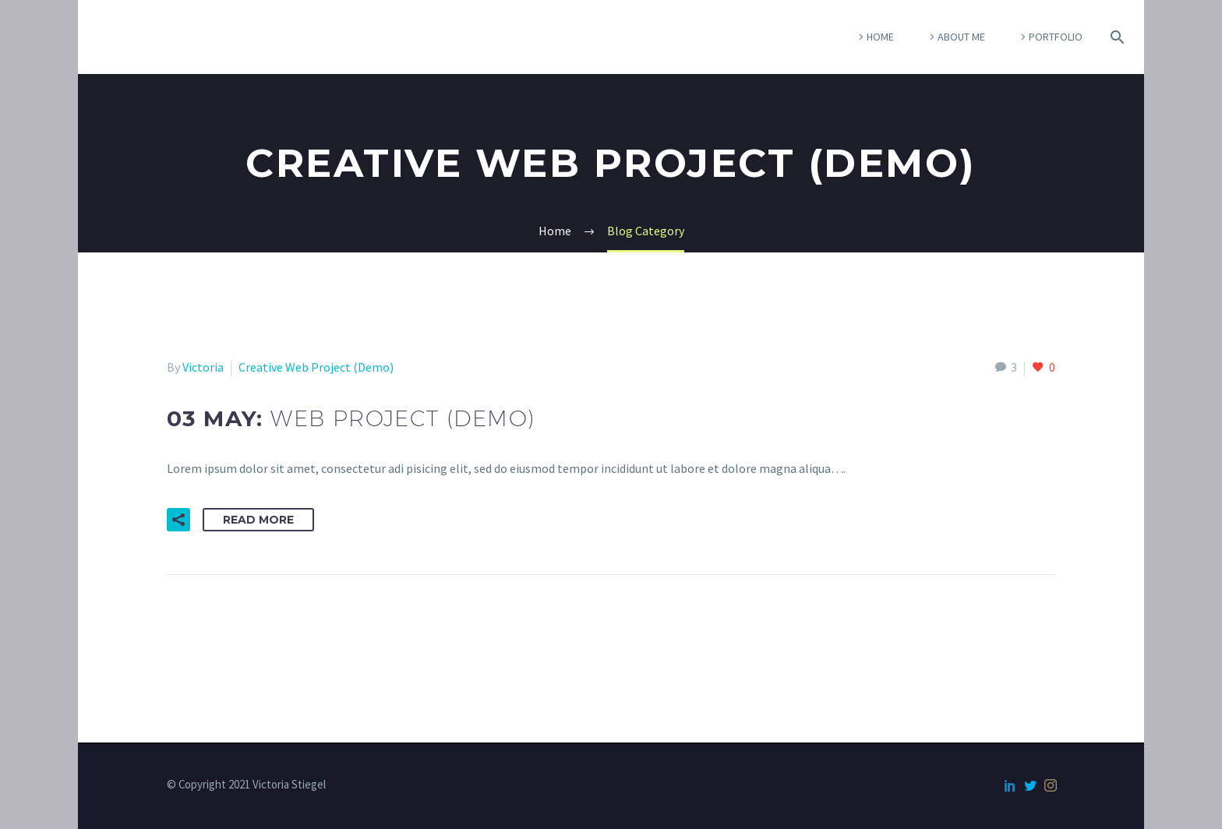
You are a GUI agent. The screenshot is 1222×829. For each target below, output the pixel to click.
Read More (258, 520)
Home (880, 37)
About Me (961, 37)
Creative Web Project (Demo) (316, 367)
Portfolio (1055, 37)
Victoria (203, 367)
